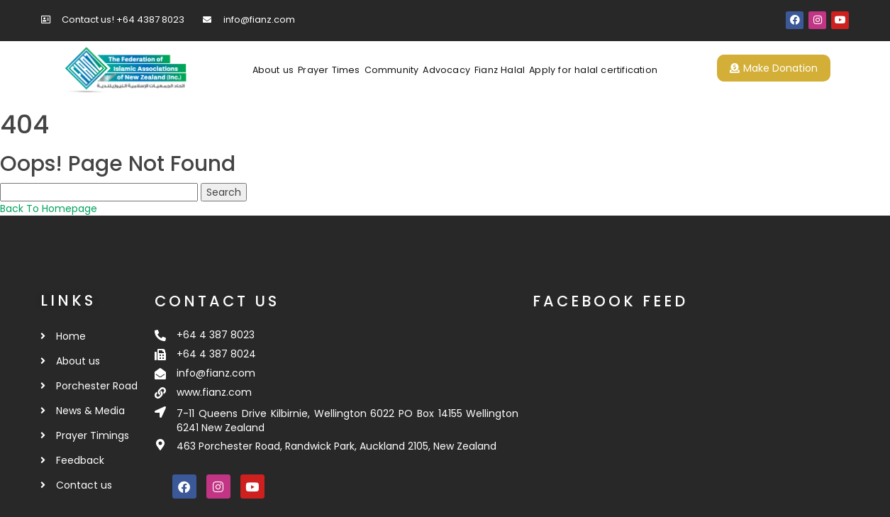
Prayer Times (329, 70)
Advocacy (446, 70)
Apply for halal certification (593, 70)
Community (392, 70)
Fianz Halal (499, 70)
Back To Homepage (48, 208)
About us (273, 70)
